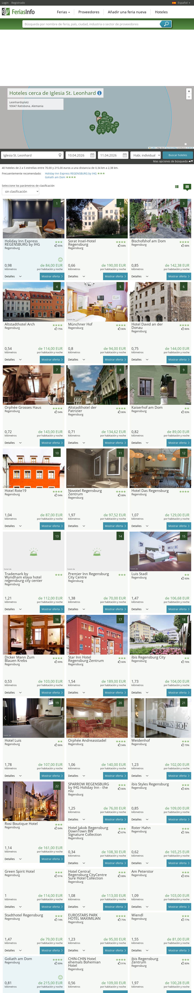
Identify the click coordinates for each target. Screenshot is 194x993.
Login (5, 2)
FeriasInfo (20, 11)
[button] (97, 117)
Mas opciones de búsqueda (170, 161)
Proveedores (88, 12)
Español (184, 2)
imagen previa (5, 218)
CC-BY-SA (190, 148)
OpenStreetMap (171, 148)
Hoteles (161, 12)
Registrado (18, 2)
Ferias (63, 12)
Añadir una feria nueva (127, 12)
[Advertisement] (97, 58)
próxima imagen (62, 218)
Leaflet (152, 148)
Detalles (13, 276)
